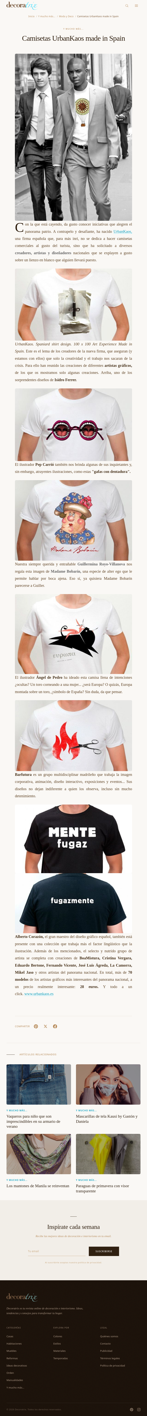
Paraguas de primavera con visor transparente (102, 1188)
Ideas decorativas (17, 1365)
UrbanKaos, (123, 231)
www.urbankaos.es (38, 994)
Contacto (105, 1343)
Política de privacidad (112, 1365)
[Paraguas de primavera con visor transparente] (108, 1154)
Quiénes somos (109, 1336)
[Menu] (136, 6)
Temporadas (60, 1358)
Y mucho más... (73, 29)
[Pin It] (35, 1026)
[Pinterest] (131, 1409)
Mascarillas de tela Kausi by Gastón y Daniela (107, 1119)
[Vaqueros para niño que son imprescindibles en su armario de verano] (39, 1084)
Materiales (59, 1351)
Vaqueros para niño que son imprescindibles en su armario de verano (33, 1121)
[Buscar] (127, 5)
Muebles (11, 1351)
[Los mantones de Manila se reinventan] (39, 1154)
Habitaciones (14, 1343)
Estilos (57, 1343)
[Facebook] (55, 1026)
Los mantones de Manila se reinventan (38, 1186)
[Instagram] (138, 1409)
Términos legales (110, 1358)
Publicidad (106, 1351)
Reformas (12, 1358)
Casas (10, 1336)
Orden (10, 1373)
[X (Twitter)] (45, 1026)
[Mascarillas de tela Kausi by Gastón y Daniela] (108, 1084)
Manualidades (15, 1380)
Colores (57, 1336)
